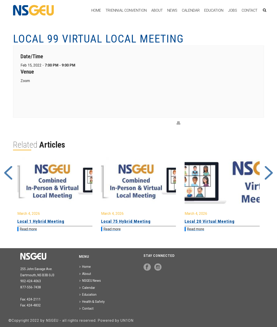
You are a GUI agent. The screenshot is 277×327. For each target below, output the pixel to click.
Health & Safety (92, 301)
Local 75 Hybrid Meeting (126, 221)
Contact (249, 10)
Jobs (232, 10)
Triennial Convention (126, 10)
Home (96, 10)
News (172, 10)
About (157, 10)
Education (213, 10)
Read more (28, 229)
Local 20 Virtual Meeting (210, 221)
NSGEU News (90, 280)
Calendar (191, 10)
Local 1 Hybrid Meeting (40, 221)
